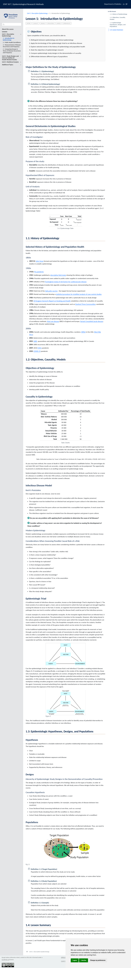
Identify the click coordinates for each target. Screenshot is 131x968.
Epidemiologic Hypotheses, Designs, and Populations (117, 24)
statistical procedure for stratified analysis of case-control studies (79, 294)
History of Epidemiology (118, 14)
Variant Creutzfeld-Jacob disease (91, 321)
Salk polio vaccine (51, 291)
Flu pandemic (39, 272)
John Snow (39, 261)
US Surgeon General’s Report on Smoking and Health (52, 301)
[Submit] (3, 24)
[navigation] (20, 35)
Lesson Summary (116, 30)
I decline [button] (83, 960)
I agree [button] (74, 960)
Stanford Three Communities (85, 304)
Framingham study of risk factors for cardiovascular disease (65, 282)
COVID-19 (37, 351)
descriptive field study (58, 275)
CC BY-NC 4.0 (5, 959)
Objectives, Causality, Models (117, 18)
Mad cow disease (53, 321)
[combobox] (11, 24)
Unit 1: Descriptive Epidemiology (37, 13)
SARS (35, 341)
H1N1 (39, 348)
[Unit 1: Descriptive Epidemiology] (38, 951)
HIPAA (83, 332)
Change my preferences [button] (97, 960)
